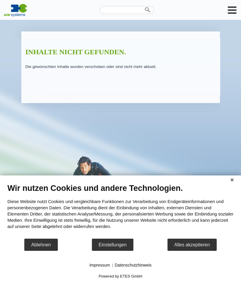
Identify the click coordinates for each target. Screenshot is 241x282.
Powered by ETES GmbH (120, 276)
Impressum (100, 265)
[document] (120, 210)
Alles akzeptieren (192, 244)
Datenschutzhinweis (133, 265)
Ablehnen (41, 244)
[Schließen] (232, 179)
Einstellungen (113, 244)
